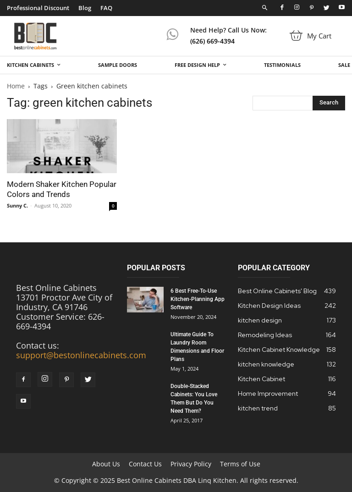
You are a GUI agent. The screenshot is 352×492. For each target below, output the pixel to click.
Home (16, 86)
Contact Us (145, 464)
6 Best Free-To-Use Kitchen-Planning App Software (197, 299)
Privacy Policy (190, 464)
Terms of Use (240, 464)
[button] (265, 8)
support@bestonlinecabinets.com (81, 355)
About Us (106, 464)
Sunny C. (17, 205)
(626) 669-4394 (212, 41)
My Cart (319, 35)
